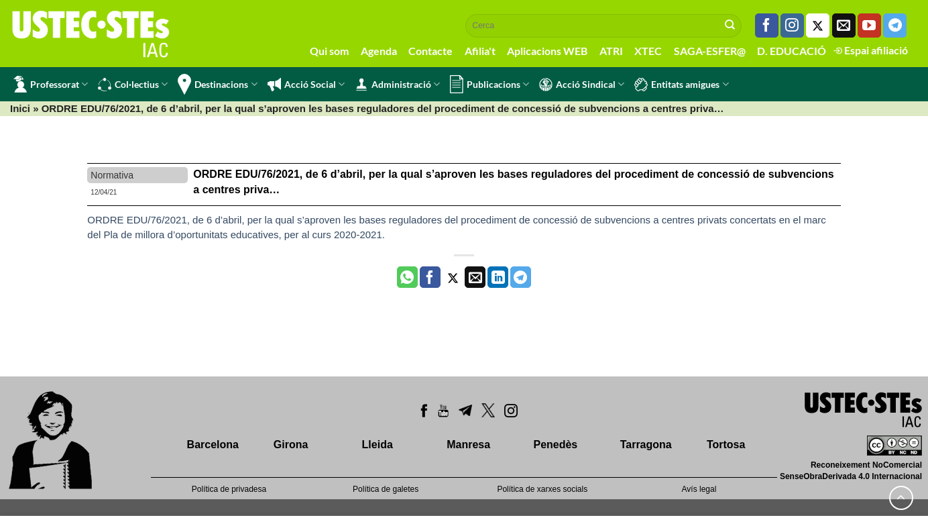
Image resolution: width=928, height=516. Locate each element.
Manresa (468, 444)
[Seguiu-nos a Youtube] (869, 25)
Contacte (430, 50)
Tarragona (646, 444)
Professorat (50, 84)
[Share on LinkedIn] (497, 277)
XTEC (648, 50)
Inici (20, 108)
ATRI (611, 50)
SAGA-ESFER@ (710, 50)
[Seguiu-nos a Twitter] (817, 25)
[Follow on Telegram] (895, 25)
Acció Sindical (581, 84)
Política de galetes (385, 489)
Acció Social (306, 84)
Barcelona (213, 444)
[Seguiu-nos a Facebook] (766, 25)
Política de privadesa (229, 489)
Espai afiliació (870, 50)
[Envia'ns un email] (844, 25)
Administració (397, 84)
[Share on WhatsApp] (407, 277)
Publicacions (489, 84)
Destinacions (217, 84)
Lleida (377, 444)
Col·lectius (133, 84)
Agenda (379, 50)
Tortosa (726, 444)
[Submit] (730, 25)
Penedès (555, 444)
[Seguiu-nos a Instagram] (792, 25)
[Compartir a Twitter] (453, 277)
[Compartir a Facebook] (430, 277)
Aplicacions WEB (547, 50)
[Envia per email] (475, 277)
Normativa (112, 175)
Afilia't (480, 50)
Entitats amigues (681, 84)
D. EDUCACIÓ (791, 50)
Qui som (329, 50)
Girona (291, 444)
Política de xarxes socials (542, 489)
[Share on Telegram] (520, 277)
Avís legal (699, 489)
